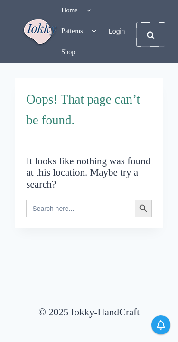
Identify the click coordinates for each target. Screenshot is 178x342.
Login (117, 31)
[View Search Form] (150, 34)
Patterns (72, 31)
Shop (68, 52)
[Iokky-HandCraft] (40, 31)
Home (69, 10)
